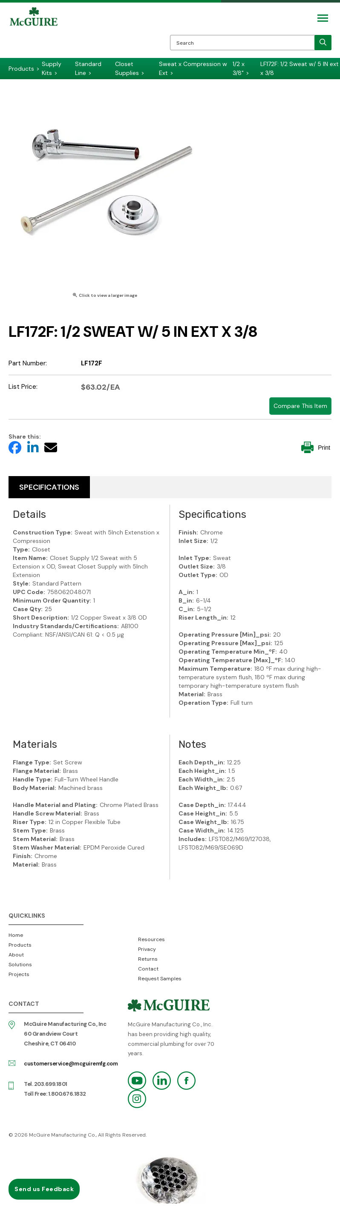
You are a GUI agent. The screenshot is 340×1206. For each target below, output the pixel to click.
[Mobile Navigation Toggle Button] (322, 18)
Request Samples (160, 978)
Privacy (147, 949)
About (16, 954)
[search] (322, 42)
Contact (148, 968)
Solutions (20, 964)
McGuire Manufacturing (34, 32)
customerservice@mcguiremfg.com (71, 1063)
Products (20, 945)
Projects (19, 974)
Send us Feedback (44, 1189)
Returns (148, 959)
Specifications (49, 487)
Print (315, 447)
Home (16, 935)
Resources (151, 939)
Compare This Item (300, 406)
